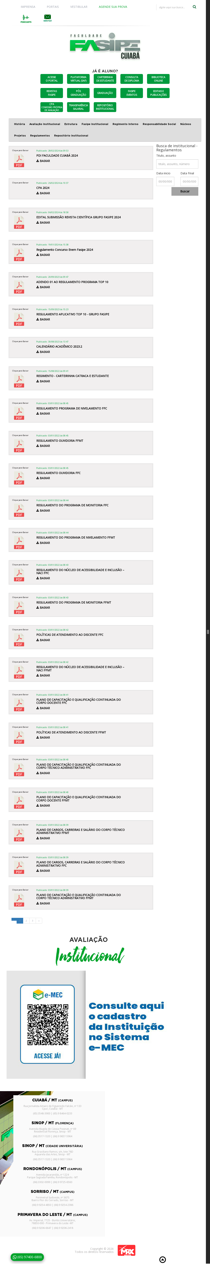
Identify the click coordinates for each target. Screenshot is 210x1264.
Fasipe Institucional (95, 124)
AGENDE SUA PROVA (113, 7)
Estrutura (70, 124)
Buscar (184, 191)
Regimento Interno (125, 124)
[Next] (39, 921)
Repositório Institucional (71, 135)
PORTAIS (53, 7)
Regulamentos (40, 135)
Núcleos (185, 124)
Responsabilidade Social (159, 124)
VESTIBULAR (78, 7)
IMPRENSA (28, 7)
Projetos (20, 135)
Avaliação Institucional (44, 124)
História (19, 124)
